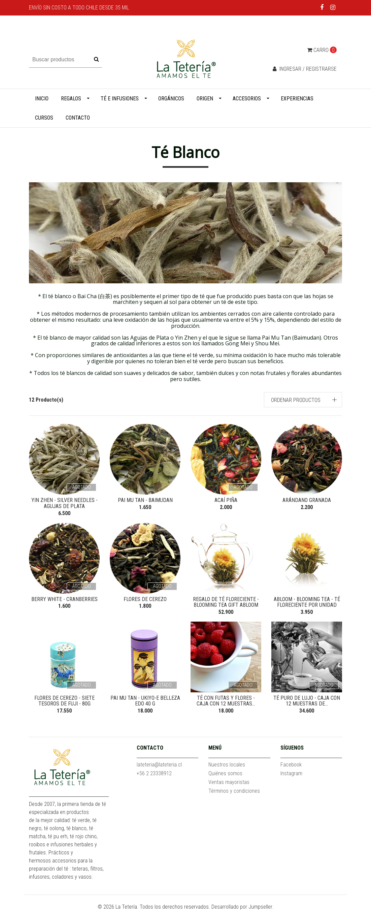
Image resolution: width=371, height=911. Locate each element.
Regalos (71, 98)
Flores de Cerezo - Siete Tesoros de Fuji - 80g (64, 701)
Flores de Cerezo (145, 599)
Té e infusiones (120, 98)
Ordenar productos (296, 400)
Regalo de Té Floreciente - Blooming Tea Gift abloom (226, 602)
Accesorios (247, 98)
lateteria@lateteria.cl (159, 764)
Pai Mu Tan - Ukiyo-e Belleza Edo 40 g (145, 701)
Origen (205, 98)
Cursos (44, 118)
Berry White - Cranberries (64, 599)
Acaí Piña (225, 500)
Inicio (41, 98)
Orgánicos (171, 98)
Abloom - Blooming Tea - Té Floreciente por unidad (307, 602)
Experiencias (297, 98)
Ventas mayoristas (228, 782)
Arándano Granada (306, 500)
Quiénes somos (225, 773)
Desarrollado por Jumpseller (241, 907)
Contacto (78, 118)
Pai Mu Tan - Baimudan (145, 500)
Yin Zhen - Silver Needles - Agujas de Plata (64, 503)
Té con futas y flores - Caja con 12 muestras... (226, 701)
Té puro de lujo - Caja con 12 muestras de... (306, 701)
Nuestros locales (226, 764)
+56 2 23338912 (154, 773)
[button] (303, 399)
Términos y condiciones (234, 791)
